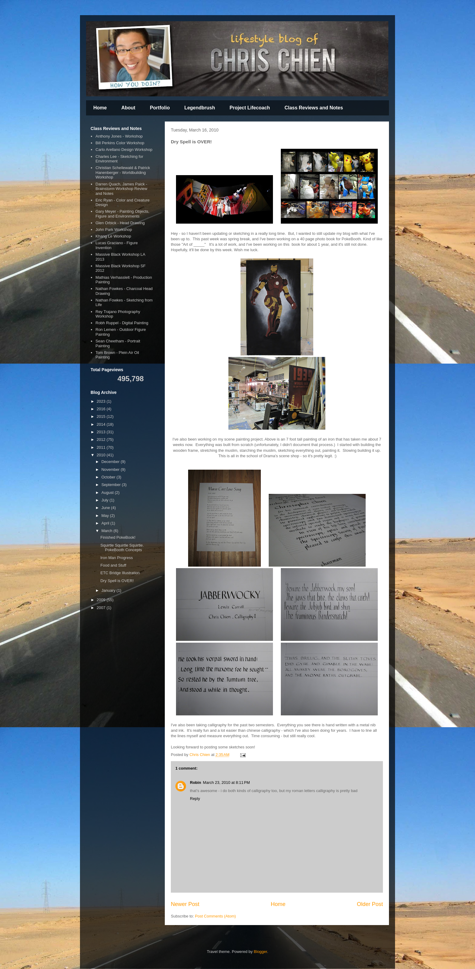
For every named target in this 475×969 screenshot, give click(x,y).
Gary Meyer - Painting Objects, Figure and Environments (122, 213)
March (107, 530)
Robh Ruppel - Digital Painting (121, 323)
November (111, 469)
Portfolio (160, 107)
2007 (102, 607)
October (109, 477)
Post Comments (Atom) (215, 916)
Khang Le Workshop (113, 236)
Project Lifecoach (250, 107)
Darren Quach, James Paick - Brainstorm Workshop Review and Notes (121, 189)
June (106, 507)
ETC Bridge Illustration (120, 573)
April (106, 523)
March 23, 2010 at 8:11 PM (226, 782)
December (111, 461)
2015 (102, 416)
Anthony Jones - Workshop (119, 136)
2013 (102, 432)
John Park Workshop (113, 229)
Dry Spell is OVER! (117, 580)
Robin (195, 782)
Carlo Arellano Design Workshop (123, 149)
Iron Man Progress (116, 557)
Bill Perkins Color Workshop (119, 143)
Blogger (260, 951)
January (109, 590)
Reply (195, 798)
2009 (102, 600)
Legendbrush (199, 107)
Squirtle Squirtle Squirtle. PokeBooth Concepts (122, 547)
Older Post (370, 904)
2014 (102, 424)
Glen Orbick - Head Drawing (120, 223)
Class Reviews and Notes (313, 107)
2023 (102, 401)
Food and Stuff (113, 565)
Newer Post (185, 904)
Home (100, 107)
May (105, 515)
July (105, 500)
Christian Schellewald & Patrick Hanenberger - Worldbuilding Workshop (122, 172)
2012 (102, 439)
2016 (102, 409)
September (111, 484)
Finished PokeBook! (117, 537)
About (128, 107)
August (108, 492)
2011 (102, 447)
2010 (102, 455)
